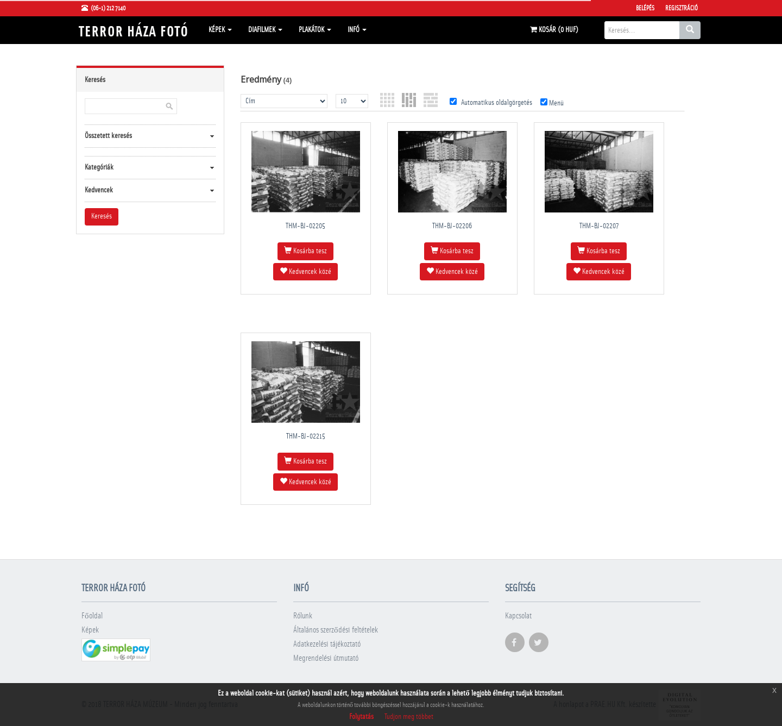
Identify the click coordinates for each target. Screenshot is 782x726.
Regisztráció (681, 8)
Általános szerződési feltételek (335, 630)
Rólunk (302, 616)
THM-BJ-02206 (452, 226)
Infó (357, 30)
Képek (220, 30)
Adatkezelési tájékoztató (327, 644)
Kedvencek (99, 190)
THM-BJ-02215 (305, 436)
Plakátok (315, 30)
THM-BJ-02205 (305, 226)
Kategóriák (99, 167)
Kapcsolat (518, 616)
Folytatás (361, 717)
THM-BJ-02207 (599, 226)
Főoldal (92, 616)
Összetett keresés (108, 136)
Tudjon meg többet (408, 717)
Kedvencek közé (305, 271)
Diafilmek (265, 30)
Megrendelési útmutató (325, 658)
